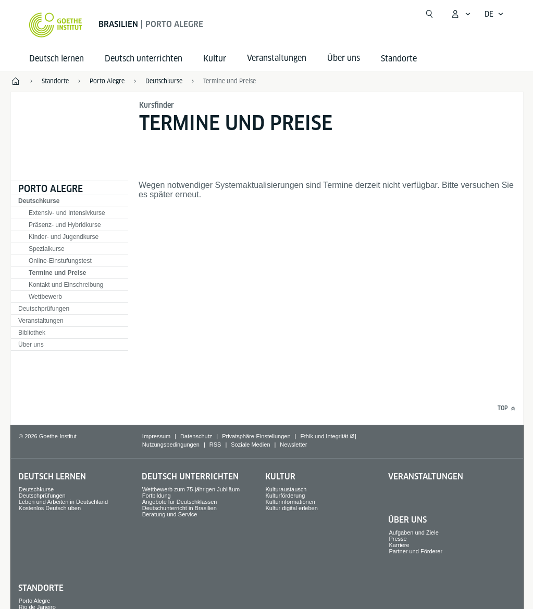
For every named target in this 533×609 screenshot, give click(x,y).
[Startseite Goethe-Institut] (55, 24)
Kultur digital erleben (292, 508)
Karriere (399, 545)
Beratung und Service (169, 514)
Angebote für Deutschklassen (179, 502)
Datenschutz (196, 436)
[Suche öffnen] (429, 14)
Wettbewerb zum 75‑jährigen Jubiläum (191, 489)
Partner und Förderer (415, 551)
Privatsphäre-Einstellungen (256, 436)
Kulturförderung (285, 495)
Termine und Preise (229, 81)
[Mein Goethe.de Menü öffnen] (461, 14)
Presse (397, 539)
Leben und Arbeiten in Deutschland (63, 502)
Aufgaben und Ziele (413, 532)
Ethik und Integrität (324, 436)
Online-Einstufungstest (60, 260)
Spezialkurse (47, 248)
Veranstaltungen (41, 320)
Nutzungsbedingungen (171, 444)
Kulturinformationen (290, 502)
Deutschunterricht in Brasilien (179, 508)
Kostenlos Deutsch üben (50, 508)
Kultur (214, 58)
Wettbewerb (45, 296)
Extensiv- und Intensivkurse (67, 213)
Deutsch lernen (56, 58)
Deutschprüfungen (43, 308)
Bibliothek (31, 332)
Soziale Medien (250, 444)
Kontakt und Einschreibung (66, 284)
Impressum (156, 436)
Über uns (31, 344)
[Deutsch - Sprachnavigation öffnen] (494, 14)
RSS (215, 444)
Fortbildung (156, 495)
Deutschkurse (38, 201)
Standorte (399, 58)
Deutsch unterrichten (143, 58)
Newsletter (293, 444)
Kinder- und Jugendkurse (63, 236)
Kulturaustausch (286, 489)
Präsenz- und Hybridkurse (65, 225)
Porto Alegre (50, 188)
